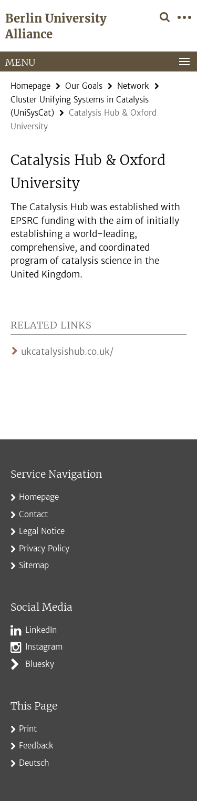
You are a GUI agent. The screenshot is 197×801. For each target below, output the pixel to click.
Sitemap (34, 565)
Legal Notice (42, 531)
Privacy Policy (44, 548)
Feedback (36, 746)
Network (133, 86)
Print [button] (28, 729)
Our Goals (83, 86)
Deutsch (34, 763)
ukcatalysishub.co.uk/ (67, 351)
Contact (33, 514)
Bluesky (39, 664)
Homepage (30, 86)
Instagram (44, 647)
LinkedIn (41, 630)
